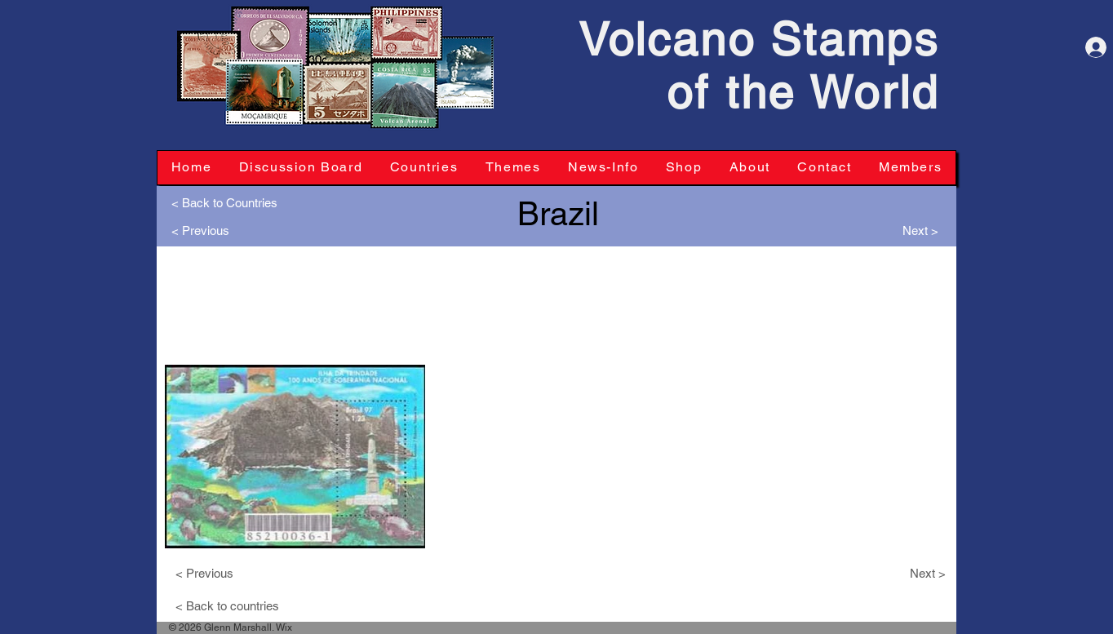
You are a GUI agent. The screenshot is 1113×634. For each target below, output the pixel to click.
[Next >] (915, 230)
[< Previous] (204, 230)
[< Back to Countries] (224, 202)
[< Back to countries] (233, 605)
